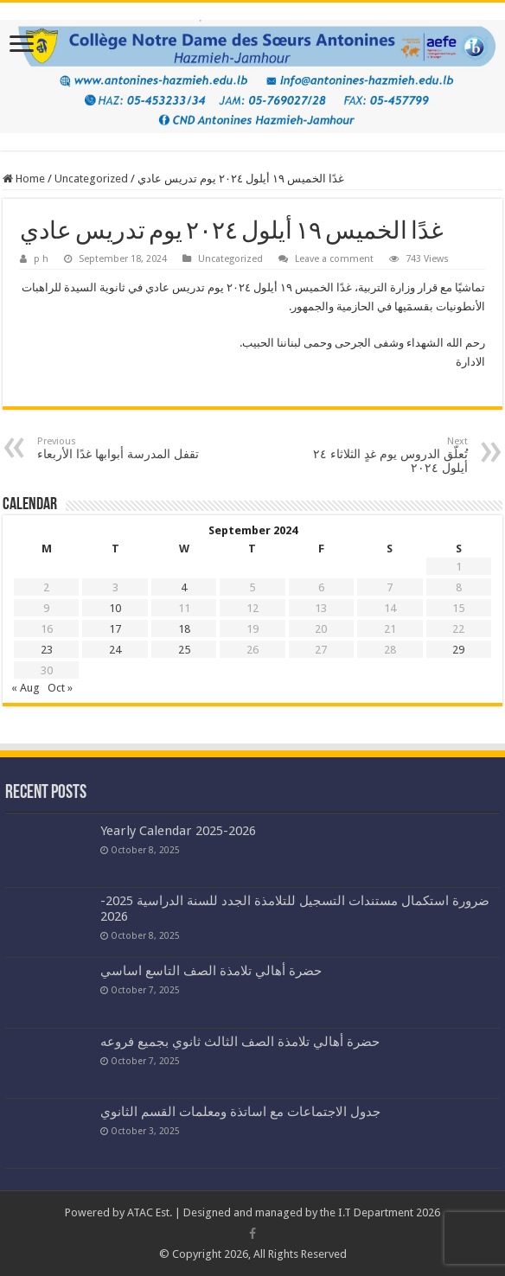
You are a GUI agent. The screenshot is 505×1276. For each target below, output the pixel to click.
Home (24, 178)
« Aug (25, 687)
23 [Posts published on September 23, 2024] (47, 649)
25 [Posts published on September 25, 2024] (184, 649)
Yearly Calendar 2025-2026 (178, 831)
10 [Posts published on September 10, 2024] (115, 608)
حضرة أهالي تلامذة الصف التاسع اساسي (211, 971)
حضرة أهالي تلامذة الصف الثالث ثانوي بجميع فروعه (240, 1042)
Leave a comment (334, 259)
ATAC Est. (149, 1212)
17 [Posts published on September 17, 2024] (115, 628)
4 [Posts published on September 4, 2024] (184, 587)
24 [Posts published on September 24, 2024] (115, 649)
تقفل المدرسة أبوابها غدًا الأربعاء (125, 448)
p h (41, 259)
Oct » (60, 687)
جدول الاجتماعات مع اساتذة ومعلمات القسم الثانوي (240, 1112)
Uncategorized (91, 178)
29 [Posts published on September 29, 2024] (458, 649)
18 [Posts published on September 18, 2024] (184, 628)
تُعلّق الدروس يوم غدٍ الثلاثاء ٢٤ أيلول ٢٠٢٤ (379, 455)
